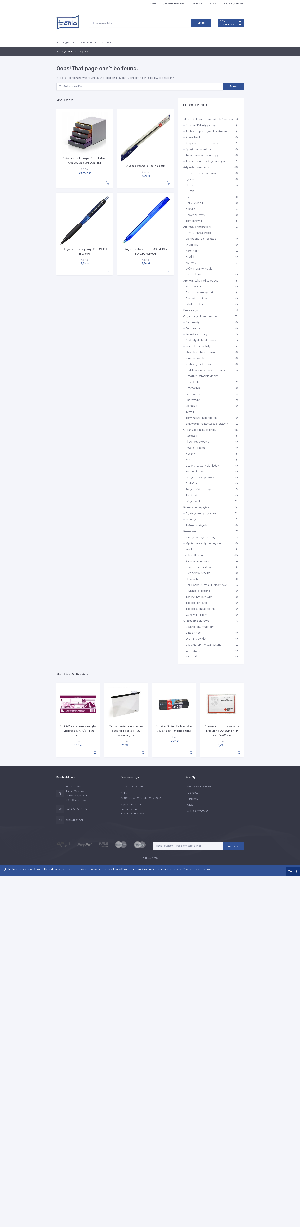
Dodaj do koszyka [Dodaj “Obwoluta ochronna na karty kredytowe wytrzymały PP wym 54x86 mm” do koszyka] (238, 751)
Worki (189, 549)
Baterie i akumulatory (200, 626)
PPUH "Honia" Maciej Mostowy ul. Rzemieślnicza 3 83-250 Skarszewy (76, 793)
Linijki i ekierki (194, 202)
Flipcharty (192, 579)
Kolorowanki (194, 286)
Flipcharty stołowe (197, 441)
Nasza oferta (88, 42)
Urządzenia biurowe (196, 620)
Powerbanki (193, 137)
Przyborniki (193, 388)
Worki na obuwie (196, 304)
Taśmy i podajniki (196, 525)
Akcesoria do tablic (197, 561)
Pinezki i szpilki (195, 358)
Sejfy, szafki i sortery (198, 489)
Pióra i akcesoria (196, 274)
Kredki (190, 256)
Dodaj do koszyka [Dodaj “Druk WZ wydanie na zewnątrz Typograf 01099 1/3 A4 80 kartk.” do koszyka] (94, 751)
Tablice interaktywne (199, 596)
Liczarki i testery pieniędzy (202, 465)
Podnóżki (192, 483)
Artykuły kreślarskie (198, 232)
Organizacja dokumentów (200, 316)
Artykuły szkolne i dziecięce (200, 280)
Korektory (192, 250)
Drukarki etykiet (196, 638)
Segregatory (194, 394)
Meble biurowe (195, 471)
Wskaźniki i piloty (196, 614)
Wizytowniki (193, 501)
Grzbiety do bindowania (201, 340)
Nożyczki (191, 208)
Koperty (191, 519)
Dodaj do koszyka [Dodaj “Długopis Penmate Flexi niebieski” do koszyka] (168, 182)
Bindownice (193, 632)
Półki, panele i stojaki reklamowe (206, 584)
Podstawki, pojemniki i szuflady (205, 370)
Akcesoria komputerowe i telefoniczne (208, 119)
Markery (191, 262)
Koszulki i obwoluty (198, 346)
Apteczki (191, 435)
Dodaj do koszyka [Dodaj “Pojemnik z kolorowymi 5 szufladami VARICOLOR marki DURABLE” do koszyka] (107, 182)
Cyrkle (190, 179)
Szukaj (201, 23)
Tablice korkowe (196, 602)
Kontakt (107, 42)
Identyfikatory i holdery (201, 537)
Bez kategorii (191, 310)
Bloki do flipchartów (198, 567)
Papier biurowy (195, 214)
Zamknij (292, 868)
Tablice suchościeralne (200, 608)
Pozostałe (189, 531)
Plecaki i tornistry (197, 298)
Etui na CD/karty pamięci (201, 125)
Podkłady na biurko (198, 364)
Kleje (189, 197)
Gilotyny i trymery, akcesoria (203, 644)
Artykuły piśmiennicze (197, 226)
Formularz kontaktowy (198, 786)
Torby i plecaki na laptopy (202, 155)
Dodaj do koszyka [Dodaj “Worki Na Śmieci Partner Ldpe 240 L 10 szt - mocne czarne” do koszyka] (190, 751)
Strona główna (65, 42)
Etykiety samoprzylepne (201, 513)
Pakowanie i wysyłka (196, 507)
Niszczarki (192, 656)
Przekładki (192, 382)
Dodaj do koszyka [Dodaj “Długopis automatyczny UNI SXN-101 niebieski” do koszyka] (107, 269)
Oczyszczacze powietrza (201, 477)
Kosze (189, 459)
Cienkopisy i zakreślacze (201, 238)
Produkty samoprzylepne (202, 376)
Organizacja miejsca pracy (199, 429)
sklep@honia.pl (74, 819)
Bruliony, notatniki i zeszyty (203, 173)
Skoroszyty (193, 399)
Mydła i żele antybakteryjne (203, 543)
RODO (212, 3)
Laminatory (193, 650)
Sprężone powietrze (199, 149)
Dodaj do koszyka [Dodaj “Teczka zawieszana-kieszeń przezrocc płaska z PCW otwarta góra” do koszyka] (142, 751)
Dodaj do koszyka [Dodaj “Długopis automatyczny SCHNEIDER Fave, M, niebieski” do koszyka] (168, 269)
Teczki (190, 411)
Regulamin (196, 3)
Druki (189, 185)
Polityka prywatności (233, 3)
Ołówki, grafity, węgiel (199, 268)
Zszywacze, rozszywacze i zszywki (207, 423)
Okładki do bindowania (200, 352)
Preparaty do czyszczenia (202, 143)
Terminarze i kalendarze (201, 417)
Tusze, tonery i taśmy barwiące (205, 161)
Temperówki (194, 220)
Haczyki (191, 453)
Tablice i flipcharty (194, 555)
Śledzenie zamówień (174, 3)
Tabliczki (191, 495)
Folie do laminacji (196, 334)
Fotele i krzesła (195, 447)
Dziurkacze (193, 328)
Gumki (190, 191)
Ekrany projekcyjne (198, 573)
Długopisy (192, 244)
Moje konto (150, 3)
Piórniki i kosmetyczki (199, 292)
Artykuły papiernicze (196, 167)
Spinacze (191, 405)
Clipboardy (193, 322)
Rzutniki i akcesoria (198, 590)
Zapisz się (233, 845)
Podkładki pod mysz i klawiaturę (206, 131)
